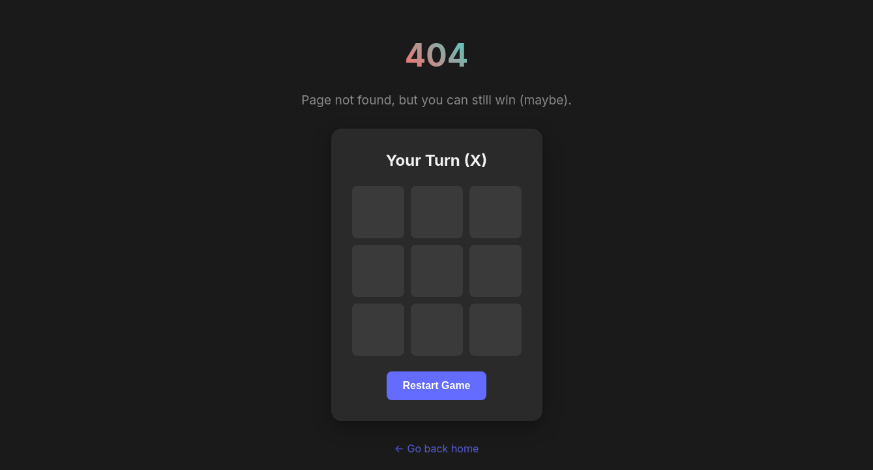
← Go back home (436, 448)
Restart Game (436, 385)
